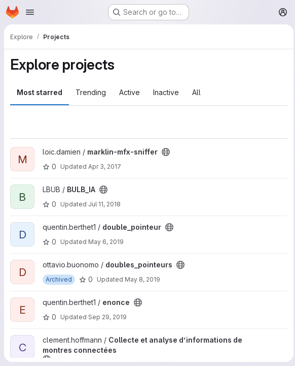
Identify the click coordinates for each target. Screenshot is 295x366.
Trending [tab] (91, 92)
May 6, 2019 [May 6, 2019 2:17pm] (106, 242)
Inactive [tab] (166, 92)
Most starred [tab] (39, 92)
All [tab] (196, 92)
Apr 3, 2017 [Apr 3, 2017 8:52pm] (104, 166)
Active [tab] (129, 92)
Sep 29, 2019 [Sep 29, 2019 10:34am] (107, 317)
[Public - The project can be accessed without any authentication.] (166, 152)
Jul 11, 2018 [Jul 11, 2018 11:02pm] (104, 204)
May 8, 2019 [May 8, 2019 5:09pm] (142, 279)
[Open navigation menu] (30, 12)
